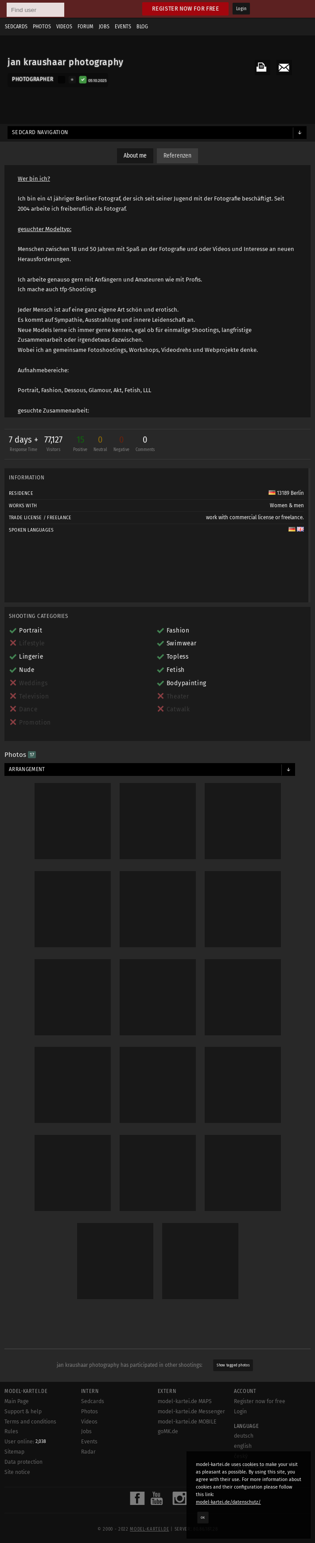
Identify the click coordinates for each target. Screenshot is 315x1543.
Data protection (23, 1462)
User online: (25, 1442)
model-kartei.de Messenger (191, 1411)
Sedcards (16, 26)
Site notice (17, 1472)
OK (203, 1517)
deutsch (243, 1436)
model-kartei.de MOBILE (187, 1422)
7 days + (23, 444)
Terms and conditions (30, 1422)
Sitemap (14, 1452)
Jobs (104, 26)
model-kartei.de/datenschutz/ (228, 1502)
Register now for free (185, 8)
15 (80, 444)
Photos (42, 26)
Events (123, 26)
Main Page (16, 1401)
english (243, 1446)
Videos (64, 26)
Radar (88, 1452)
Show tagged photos (233, 1365)
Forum (85, 26)
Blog (142, 26)
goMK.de (168, 1431)
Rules (11, 1431)
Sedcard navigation (40, 132)
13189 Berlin (286, 493)
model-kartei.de (149, 1529)
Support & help (23, 1411)
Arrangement (27, 769)
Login (241, 9)
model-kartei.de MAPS (185, 1401)
